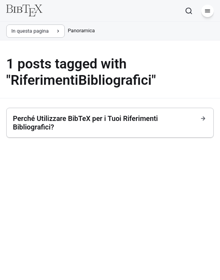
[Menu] (207, 11)
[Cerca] (189, 11)
